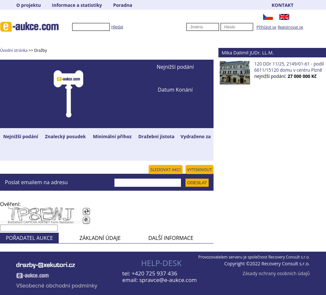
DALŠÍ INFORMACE (170, 238)
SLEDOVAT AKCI (165, 169)
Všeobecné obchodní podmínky (56, 285)
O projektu (28, 5)
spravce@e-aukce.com (168, 280)
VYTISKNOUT (199, 169)
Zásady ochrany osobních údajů (276, 273)
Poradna (122, 5)
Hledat (117, 27)
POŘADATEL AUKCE (29, 238)
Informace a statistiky (77, 5)
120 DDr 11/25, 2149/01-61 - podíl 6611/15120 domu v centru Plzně (289, 67)
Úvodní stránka (14, 50)
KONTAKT (282, 5)
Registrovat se (290, 27)
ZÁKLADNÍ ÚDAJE (100, 238)
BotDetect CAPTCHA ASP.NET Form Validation (41, 222)
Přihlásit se (266, 27)
